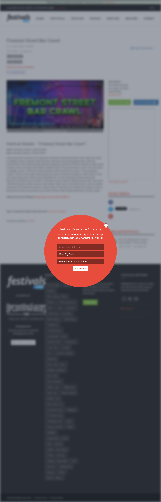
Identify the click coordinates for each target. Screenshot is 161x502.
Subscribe (80, 268)
